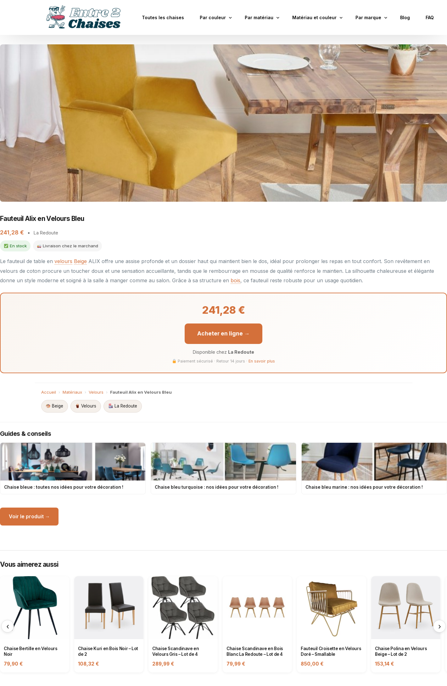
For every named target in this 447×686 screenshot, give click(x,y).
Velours (96, 391)
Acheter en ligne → (223, 332)
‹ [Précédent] (7, 625)
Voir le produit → (29, 516)
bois (235, 280)
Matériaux (72, 391)
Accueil (48, 391)
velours (63, 261)
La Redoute (122, 405)
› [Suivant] (439, 625)
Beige (80, 261)
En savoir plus (262, 360)
